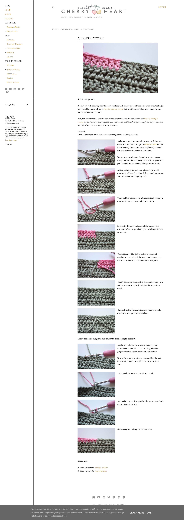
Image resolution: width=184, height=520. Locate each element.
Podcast (77, 17)
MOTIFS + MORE (87, 29)
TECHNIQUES (67, 29)
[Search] (162, 7)
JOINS (76, 29)
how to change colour (114, 109)
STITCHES (55, 29)
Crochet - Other (13, 48)
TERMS (111, 504)
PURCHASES (102, 504)
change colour (101, 467)
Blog (69, 17)
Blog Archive (12, 31)
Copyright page (11, 140)
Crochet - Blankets (14, 44)
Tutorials (96, 17)
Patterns (86, 17)
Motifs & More (13, 82)
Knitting (10, 53)
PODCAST (9, 19)
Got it (150, 512)
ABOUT (8, 14)
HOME (7, 10)
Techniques (11, 74)
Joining (10, 78)
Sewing (10, 57)
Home (62, 17)
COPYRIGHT (121, 504)
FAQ (93, 504)
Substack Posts (13, 27)
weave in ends (101, 471)
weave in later (150, 144)
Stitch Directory (13, 70)
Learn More (137, 512)
